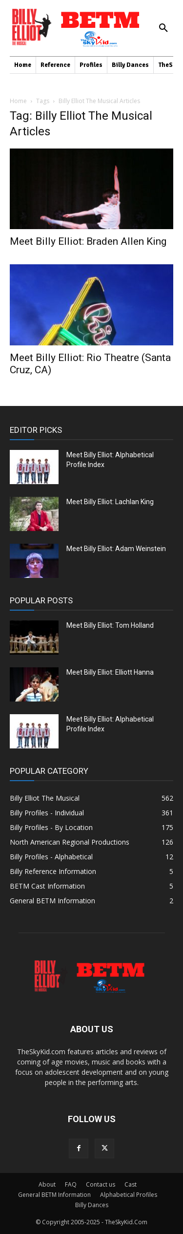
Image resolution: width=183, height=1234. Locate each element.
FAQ (71, 1184)
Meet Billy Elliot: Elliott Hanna (110, 672)
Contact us (100, 1184)
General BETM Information (54, 1195)
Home (18, 101)
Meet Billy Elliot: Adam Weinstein (116, 549)
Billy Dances (91, 1205)
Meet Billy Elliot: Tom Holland (110, 625)
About (47, 1184)
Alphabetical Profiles (128, 1195)
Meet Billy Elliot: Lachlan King (110, 502)
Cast (130, 1184)
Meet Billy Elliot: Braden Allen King (88, 241)
